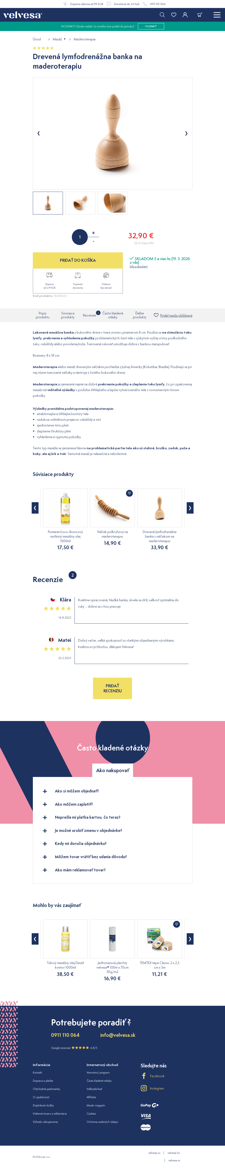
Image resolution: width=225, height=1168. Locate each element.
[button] (35, 508)
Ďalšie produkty (139, 315)
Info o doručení (138, 266)
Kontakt (37, 1072)
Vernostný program (98, 1072)
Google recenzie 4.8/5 (74, 1048)
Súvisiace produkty (68, 315)
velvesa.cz (154, 1153)
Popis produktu (42, 315)
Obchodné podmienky (46, 1089)
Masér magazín (96, 1105)
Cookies (91, 1114)
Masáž (57, 39)
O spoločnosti (41, 1097)
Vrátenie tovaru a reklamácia (50, 1114)
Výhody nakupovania (45, 1122)
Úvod (37, 39)
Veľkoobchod (94, 1089)
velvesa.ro (174, 1160)
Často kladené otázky (112, 315)
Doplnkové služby (43, 1105)
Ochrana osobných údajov (102, 1122)
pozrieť (151, 26)
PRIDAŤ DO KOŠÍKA (78, 260)
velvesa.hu (174, 1153)
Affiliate (91, 1097)
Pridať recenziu (112, 688)
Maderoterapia (85, 39)
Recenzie (89, 314)
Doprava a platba (43, 1081)
